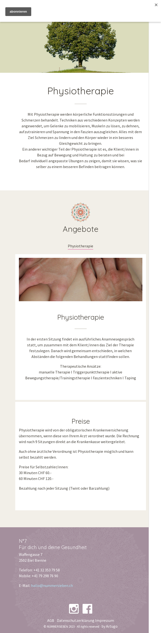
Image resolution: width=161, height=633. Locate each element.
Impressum (104, 620)
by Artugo (109, 626)
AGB (50, 620)
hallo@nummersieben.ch (52, 585)
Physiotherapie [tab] (80, 245)
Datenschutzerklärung (75, 620)
